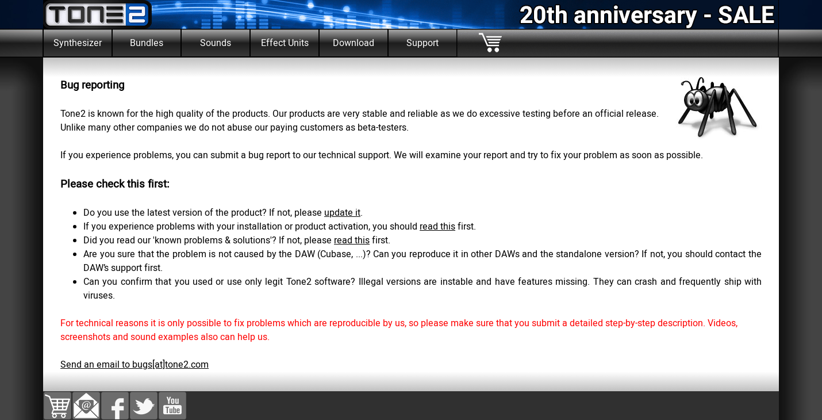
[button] (86, 399)
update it (342, 213)
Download (353, 43)
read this (437, 227)
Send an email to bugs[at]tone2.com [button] (134, 365)
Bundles (146, 43)
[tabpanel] (411, 64)
